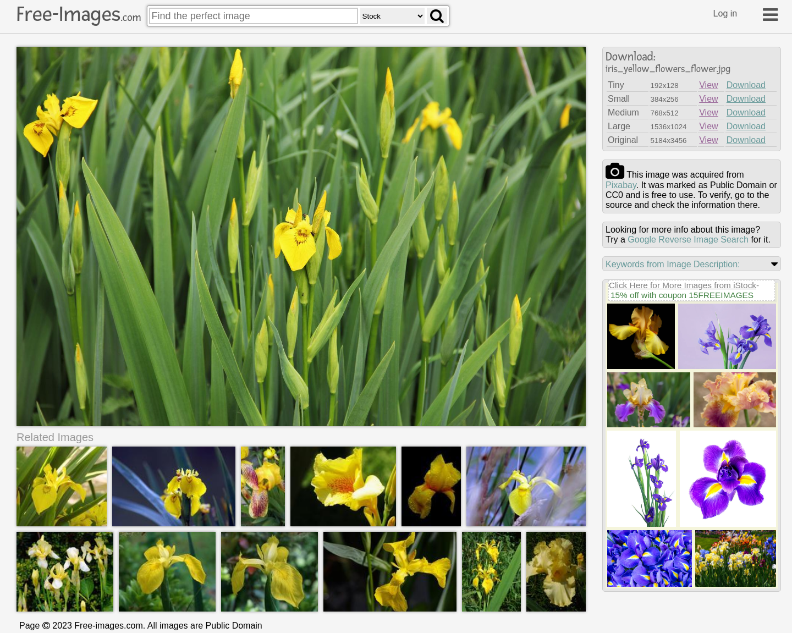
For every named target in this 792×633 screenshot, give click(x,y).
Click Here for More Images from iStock (682, 285)
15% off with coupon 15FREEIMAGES (682, 295)
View (708, 85)
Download (746, 85)
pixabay (621, 185)
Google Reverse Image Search (688, 239)
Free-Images (78, 14)
